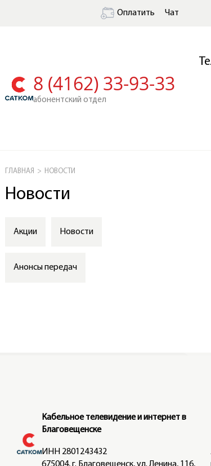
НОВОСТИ (59, 171)
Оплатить (128, 12)
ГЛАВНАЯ (19, 171)
